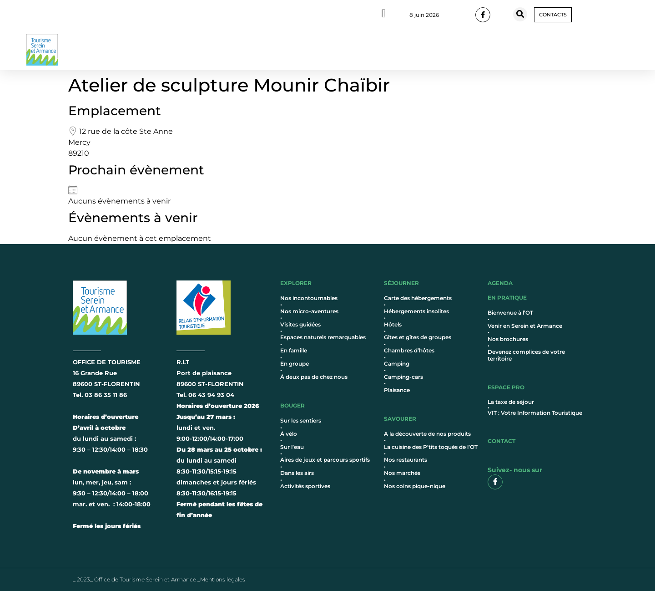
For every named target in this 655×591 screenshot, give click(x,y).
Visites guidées (300, 324)
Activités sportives (305, 486)
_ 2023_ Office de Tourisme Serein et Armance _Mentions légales (159, 579)
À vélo (288, 433)
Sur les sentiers (300, 420)
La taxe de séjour (511, 401)
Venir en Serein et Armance (525, 325)
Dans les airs (297, 472)
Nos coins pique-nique (414, 486)
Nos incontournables (309, 298)
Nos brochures (508, 339)
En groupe (294, 363)
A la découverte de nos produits (427, 433)
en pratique (507, 297)
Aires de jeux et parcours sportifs (325, 459)
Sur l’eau (292, 446)
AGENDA (500, 283)
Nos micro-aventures (309, 311)
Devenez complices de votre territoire (526, 355)
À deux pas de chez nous (314, 376)
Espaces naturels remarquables (323, 337)
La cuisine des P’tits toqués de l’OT (431, 446)
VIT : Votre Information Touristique (535, 412)
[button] (520, 14)
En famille (293, 350)
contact (501, 441)
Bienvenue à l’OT (510, 312)
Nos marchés (402, 472)
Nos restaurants (405, 459)
